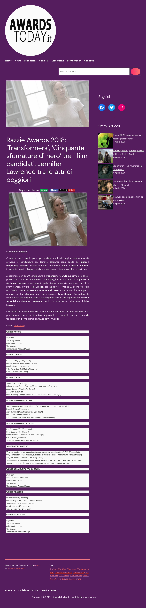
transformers (75, 579)
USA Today (19, 325)
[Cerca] (135, 71)
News (36, 565)
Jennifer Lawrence (63, 572)
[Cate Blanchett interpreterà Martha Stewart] (105, 187)
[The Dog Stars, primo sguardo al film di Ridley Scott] (105, 156)
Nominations (76, 575)
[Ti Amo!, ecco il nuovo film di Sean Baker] (105, 203)
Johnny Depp (79, 572)
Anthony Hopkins (58, 569)
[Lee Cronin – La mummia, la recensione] (105, 172)
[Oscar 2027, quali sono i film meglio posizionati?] (105, 141)
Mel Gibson (64, 575)
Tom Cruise (62, 579)
